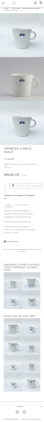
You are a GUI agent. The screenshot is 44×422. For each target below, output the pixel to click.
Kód (5, 159)
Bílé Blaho (15, 419)
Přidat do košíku (26, 185)
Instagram (24, 412)
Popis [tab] (8, 205)
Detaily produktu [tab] (22, 205)
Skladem (30, 195)
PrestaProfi (36, 419)
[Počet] (7, 185)
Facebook (17, 412)
